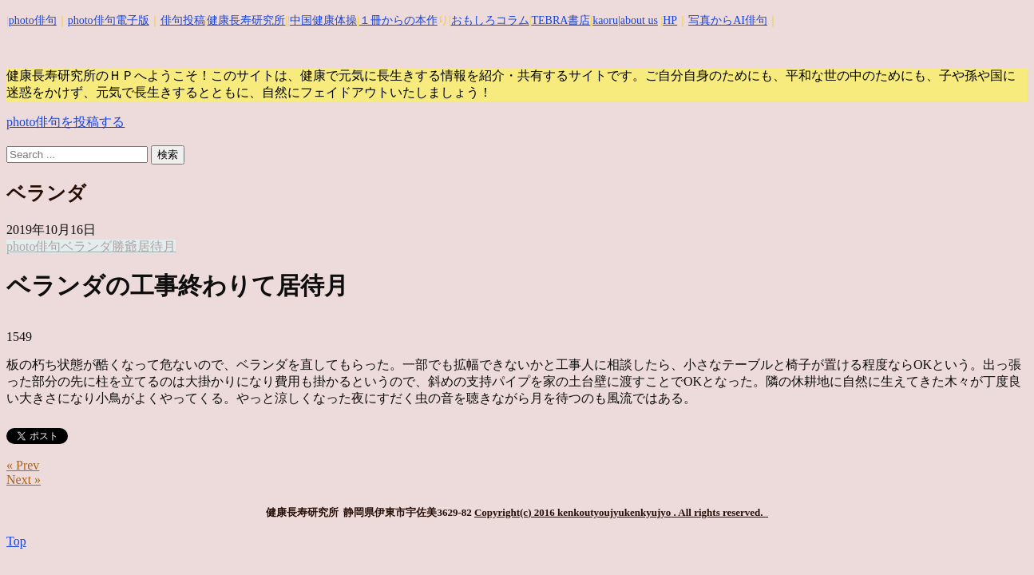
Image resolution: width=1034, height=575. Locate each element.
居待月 (156, 246)
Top (16, 541)
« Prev (22, 465)
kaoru (605, 20)
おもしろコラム (490, 20)
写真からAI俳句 (727, 20)
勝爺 (124, 246)
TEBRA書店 (560, 20)
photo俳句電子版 (108, 20)
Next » (23, 479)
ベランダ (86, 246)
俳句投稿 (182, 20)
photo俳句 (33, 20)
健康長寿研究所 (246, 20)
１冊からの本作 (398, 20)
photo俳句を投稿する (65, 122)
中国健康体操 (323, 20)
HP (670, 20)
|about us (638, 20)
